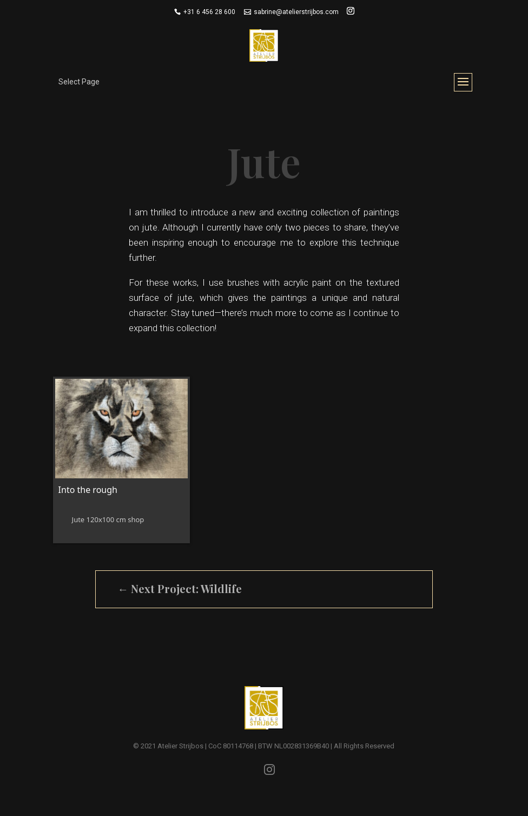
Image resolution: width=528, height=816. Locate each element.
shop (136, 519)
